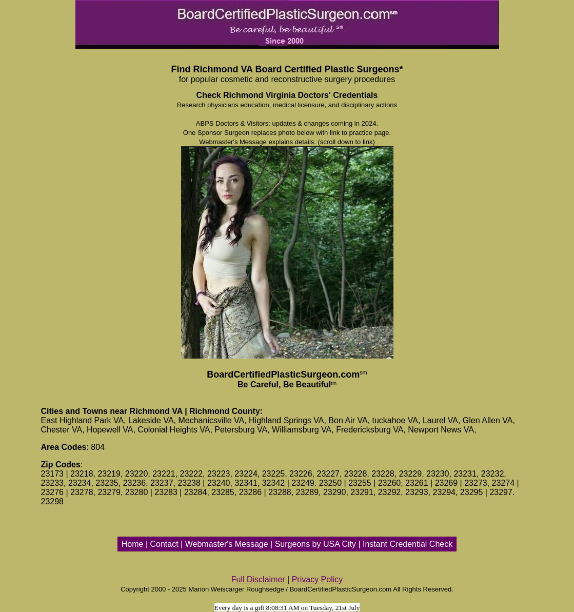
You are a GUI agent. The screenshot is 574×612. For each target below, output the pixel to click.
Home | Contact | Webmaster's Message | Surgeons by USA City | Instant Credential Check (287, 544)
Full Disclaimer (258, 579)
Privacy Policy (317, 579)
